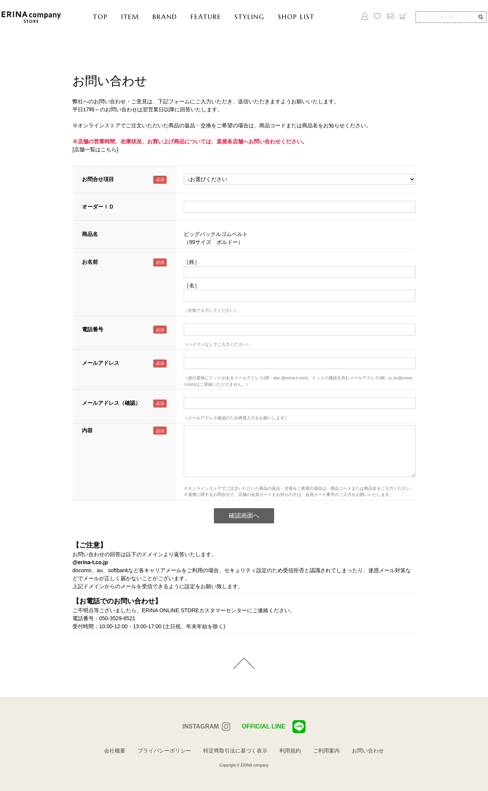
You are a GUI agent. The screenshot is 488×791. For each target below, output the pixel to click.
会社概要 (114, 751)
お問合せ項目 (98, 179)
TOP (100, 17)
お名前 (90, 262)
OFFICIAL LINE (273, 726)
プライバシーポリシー (164, 751)
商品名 (90, 234)
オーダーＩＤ (98, 207)
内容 (87, 430)
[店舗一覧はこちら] (95, 149)
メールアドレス (100, 363)
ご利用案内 (326, 751)
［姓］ (192, 262)
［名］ (192, 285)
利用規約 (290, 751)
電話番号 (92, 329)
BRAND (164, 17)
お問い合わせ (368, 751)
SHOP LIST (296, 17)
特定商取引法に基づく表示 (235, 751)
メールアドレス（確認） (111, 403)
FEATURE (206, 17)
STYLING (249, 17)
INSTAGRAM (200, 726)
